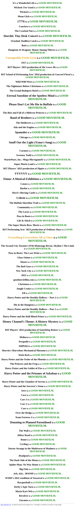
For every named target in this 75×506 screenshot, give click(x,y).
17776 (21, 21)
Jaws (23, 390)
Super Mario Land (23, 164)
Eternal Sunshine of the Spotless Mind (30, 95)
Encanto (23, 500)
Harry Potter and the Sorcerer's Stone (24, 386)
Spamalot (21, 132)
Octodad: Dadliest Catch (24, 41)
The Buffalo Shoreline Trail (23, 202)
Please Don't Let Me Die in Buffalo (30, 104)
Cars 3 (23, 399)
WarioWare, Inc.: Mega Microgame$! (23, 159)
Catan (24, 183)
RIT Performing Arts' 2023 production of (32, 229)
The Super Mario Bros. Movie (23, 225)
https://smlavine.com (6, 504)
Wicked (24, 12)
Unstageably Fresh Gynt (21, 57)
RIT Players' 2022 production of (31, 329)
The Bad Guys (23, 266)
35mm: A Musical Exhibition (21, 178)
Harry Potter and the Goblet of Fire (23, 368)
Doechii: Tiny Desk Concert (21, 36)
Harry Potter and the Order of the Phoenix (23, 359)
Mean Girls (24, 16)
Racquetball (23, 482)
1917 (23, 62)
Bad (24, 45)
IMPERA (24, 346)
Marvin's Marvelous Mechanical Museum (23, 350)
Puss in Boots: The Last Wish (23, 253)
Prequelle (24, 341)
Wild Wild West (23, 81)
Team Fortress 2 (23, 417)
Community (23, 207)
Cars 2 (23, 404)
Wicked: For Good (23, 7)
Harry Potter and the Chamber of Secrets (23, 381)
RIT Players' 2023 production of (32, 67)
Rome (24, 439)
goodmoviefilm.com (24, 279)
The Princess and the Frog (23, 363)
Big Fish (23, 469)
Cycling (24, 444)
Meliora (24, 337)
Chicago (23, 137)
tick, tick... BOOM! (24, 473)
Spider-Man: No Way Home (23, 464)
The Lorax (23, 211)
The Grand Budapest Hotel (24, 90)
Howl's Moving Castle (23, 192)
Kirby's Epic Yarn (23, 486)
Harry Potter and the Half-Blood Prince (23, 316)
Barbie (23, 188)
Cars (23, 408)
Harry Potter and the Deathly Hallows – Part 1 (31, 309)
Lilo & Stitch (24, 220)
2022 (23, 275)
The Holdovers (23, 122)
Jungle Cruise (23, 288)
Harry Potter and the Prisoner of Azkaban (30, 373)
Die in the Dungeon (24, 304)
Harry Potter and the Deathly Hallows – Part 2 (31, 297)
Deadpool (24, 455)
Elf (23, 293)
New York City (23, 270)
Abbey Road (23, 435)
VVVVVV (21, 173)
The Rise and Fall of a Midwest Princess (24, 112)
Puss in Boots (24, 216)
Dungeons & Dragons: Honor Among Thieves (31, 49)
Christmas (23, 284)
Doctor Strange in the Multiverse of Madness (31, 448)
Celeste (20, 197)
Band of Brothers (21, 117)
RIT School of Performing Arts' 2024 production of (35, 74)
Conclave (24, 26)
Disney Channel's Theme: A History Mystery (31, 321)
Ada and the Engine (23, 127)
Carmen (23, 150)
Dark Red (24, 355)
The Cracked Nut (24, 31)
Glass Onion (23, 257)
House (23, 262)
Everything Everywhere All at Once (30, 237)
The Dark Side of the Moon (23, 460)
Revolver (23, 495)
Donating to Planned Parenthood (30, 422)
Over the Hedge (23, 412)
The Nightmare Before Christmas (23, 86)
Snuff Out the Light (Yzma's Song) (30, 142)
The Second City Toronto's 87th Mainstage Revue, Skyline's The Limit (37, 245)
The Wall (23, 430)
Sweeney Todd (23, 155)
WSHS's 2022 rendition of (23, 478)
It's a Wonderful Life (24, 3)
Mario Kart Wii (23, 491)
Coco (23, 395)
